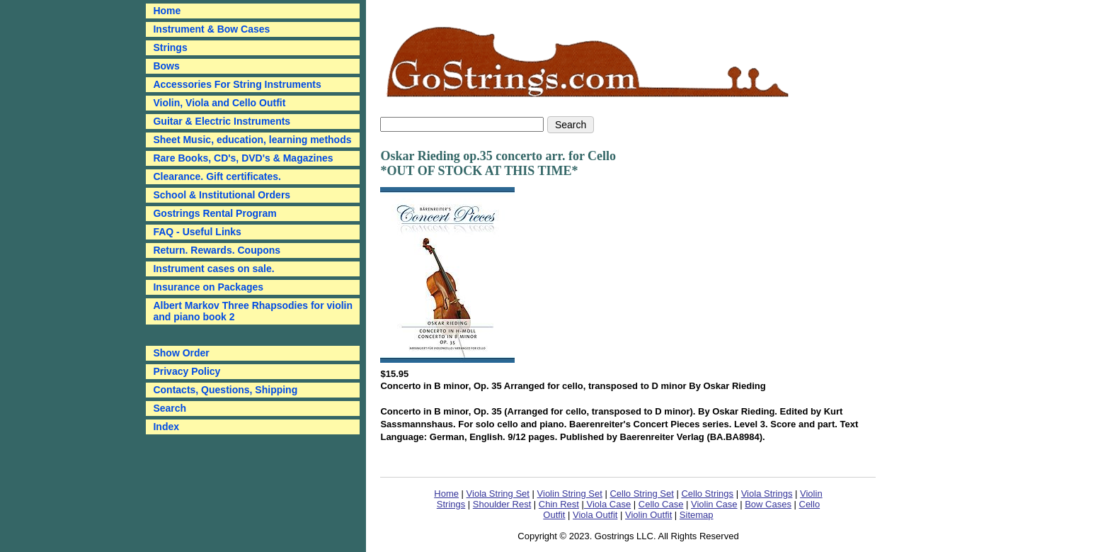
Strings (170, 47)
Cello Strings (707, 493)
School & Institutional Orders (221, 195)
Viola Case (607, 504)
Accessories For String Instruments (237, 84)
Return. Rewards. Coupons (216, 250)
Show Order (181, 353)
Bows (166, 66)
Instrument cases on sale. (213, 268)
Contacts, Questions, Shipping (225, 389)
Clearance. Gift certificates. (217, 176)
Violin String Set (569, 493)
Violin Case (714, 504)
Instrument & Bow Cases (211, 29)
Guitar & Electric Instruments (221, 121)
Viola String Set (498, 493)
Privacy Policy (186, 371)
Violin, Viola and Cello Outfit (219, 102)
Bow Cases (768, 504)
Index (166, 426)
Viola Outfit (595, 514)
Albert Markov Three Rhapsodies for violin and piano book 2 (253, 311)
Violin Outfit (648, 514)
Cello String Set (641, 493)
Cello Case (661, 504)
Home (446, 493)
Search (169, 408)
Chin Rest (559, 504)
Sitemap (697, 514)
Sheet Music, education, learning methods (252, 139)
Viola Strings (767, 493)
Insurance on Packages (208, 287)
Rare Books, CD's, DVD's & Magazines (243, 158)
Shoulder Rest (502, 504)
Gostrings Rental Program (214, 213)
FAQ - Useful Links (197, 231)
